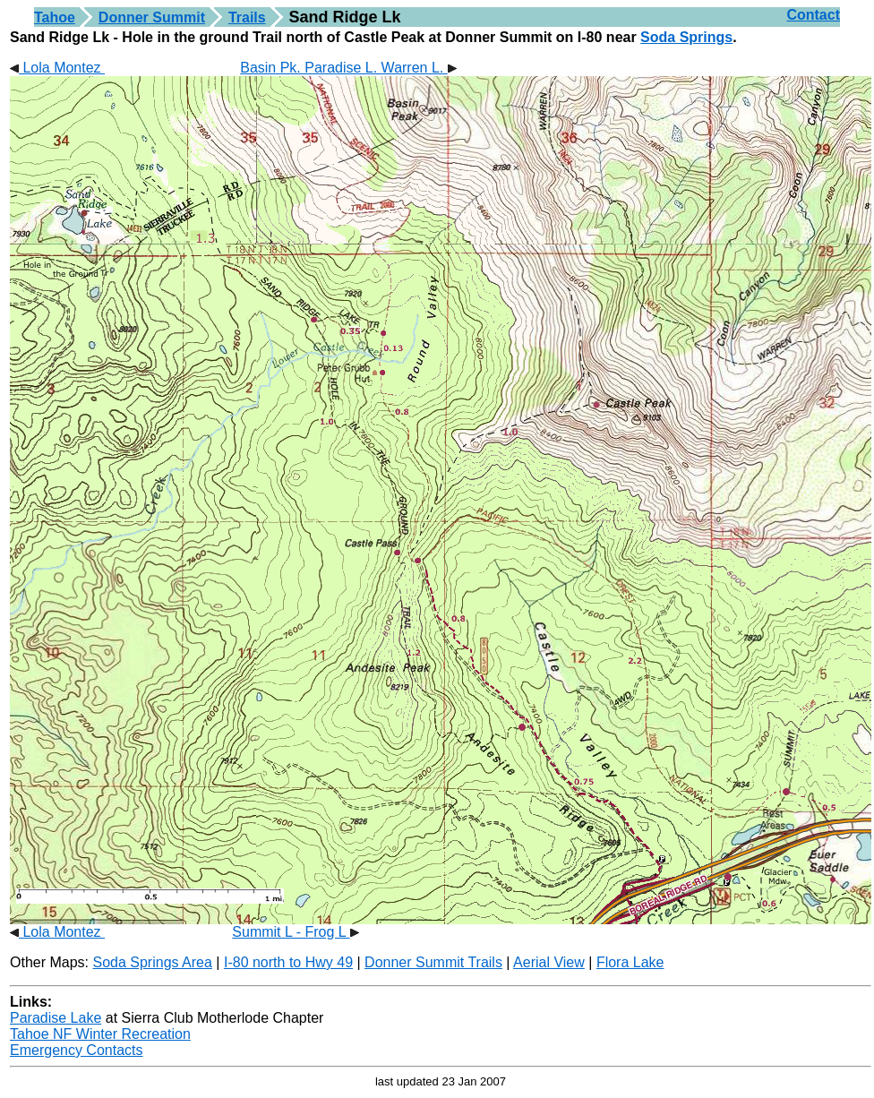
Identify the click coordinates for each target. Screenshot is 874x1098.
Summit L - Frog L (295, 931)
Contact (813, 14)
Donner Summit (152, 17)
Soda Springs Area (151, 962)
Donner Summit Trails (433, 962)
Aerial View (549, 962)
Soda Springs (686, 37)
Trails (247, 17)
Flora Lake (630, 962)
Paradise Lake (55, 1017)
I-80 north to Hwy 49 (288, 962)
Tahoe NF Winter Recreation (100, 1034)
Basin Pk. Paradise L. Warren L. (348, 67)
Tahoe (54, 17)
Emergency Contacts (76, 1050)
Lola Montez (57, 67)
